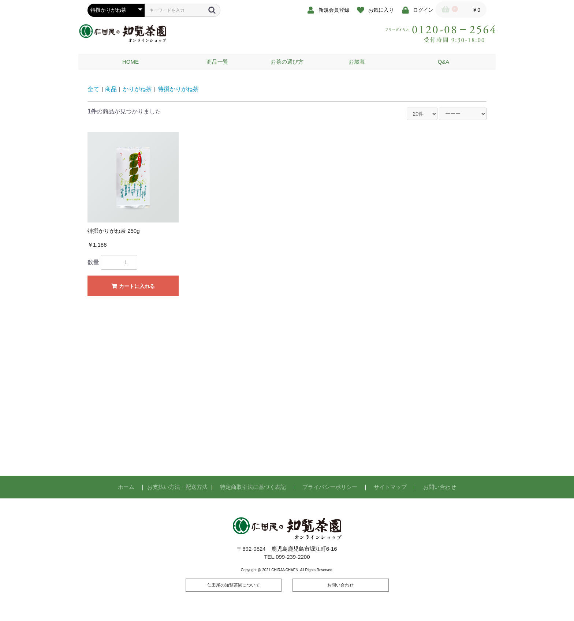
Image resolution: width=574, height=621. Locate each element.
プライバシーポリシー (329, 487)
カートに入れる (133, 286)
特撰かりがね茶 (178, 89)
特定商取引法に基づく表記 (253, 487)
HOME (130, 62)
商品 (111, 89)
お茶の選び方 (287, 62)
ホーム (126, 487)
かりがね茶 (137, 89)
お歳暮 (356, 62)
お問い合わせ (439, 487)
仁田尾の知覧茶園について (233, 585)
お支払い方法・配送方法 (177, 487)
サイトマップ (390, 487)
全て (93, 89)
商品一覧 (217, 62)
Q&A (444, 62)
